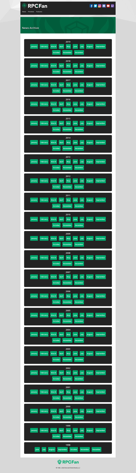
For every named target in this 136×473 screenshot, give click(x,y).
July (82, 46)
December (79, 52)
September (100, 46)
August (90, 46)
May (68, 46)
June (75, 46)
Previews (31, 12)
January (34, 46)
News (24, 12)
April (61, 46)
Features (39, 12)
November (67, 52)
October (56, 52)
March (53, 46)
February (44, 46)
